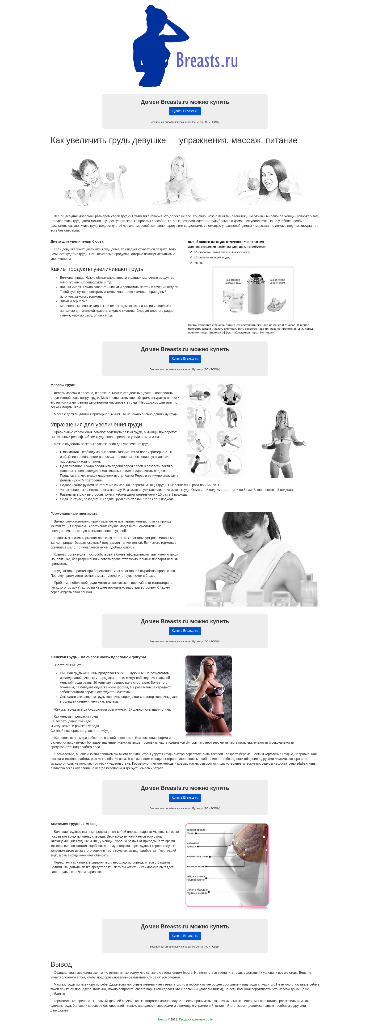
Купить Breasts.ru (185, 111)
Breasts (162, 1019)
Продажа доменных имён (196, 1019)
